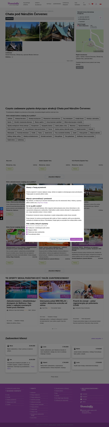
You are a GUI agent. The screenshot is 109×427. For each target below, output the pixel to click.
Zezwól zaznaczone (63, 239)
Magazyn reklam (32, 230)
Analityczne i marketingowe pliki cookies (39, 227)
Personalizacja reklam (34, 234)
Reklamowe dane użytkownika (36, 232)
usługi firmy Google (42, 202)
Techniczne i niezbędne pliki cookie (37, 225)
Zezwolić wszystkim (76, 239)
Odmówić (53, 239)
